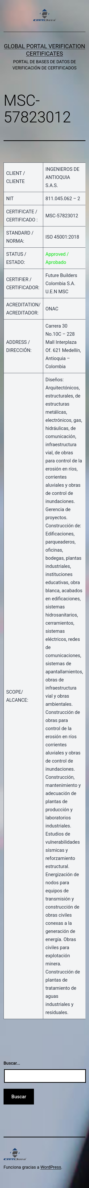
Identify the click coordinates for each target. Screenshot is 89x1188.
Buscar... (12, 1063)
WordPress (50, 1167)
